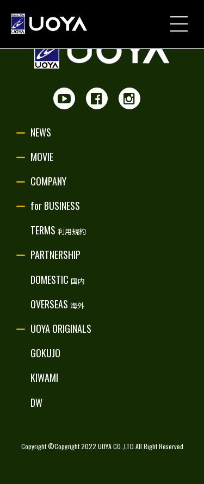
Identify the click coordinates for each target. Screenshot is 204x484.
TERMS (58, 230)
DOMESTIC (57, 279)
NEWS (40, 132)
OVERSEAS (57, 304)
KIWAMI (44, 377)
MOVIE (41, 157)
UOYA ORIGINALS (60, 328)
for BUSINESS (55, 205)
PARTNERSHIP (55, 254)
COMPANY (48, 181)
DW (36, 402)
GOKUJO (45, 353)
